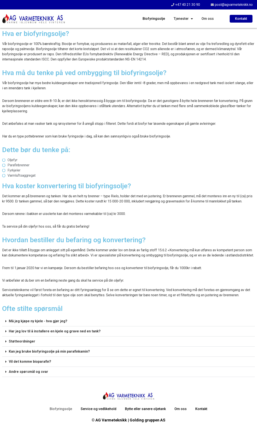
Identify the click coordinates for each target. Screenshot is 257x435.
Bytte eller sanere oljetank (145, 409)
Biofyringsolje (154, 19)
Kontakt (201, 409)
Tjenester (183, 19)
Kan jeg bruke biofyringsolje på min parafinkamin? (49, 351)
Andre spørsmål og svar (28, 372)
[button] (128, 321)
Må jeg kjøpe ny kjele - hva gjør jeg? (38, 321)
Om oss (208, 19)
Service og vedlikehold (98, 409)
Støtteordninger (22, 341)
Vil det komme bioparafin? (30, 361)
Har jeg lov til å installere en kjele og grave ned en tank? (55, 331)
